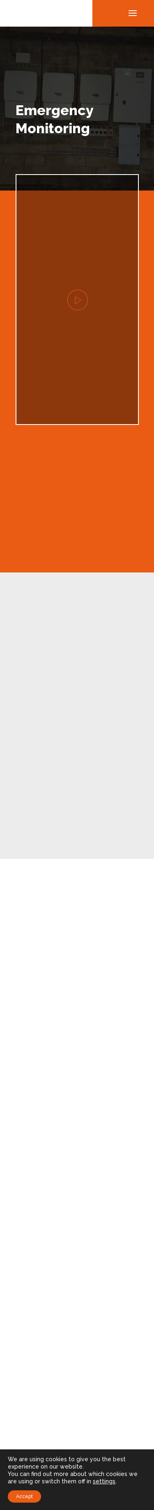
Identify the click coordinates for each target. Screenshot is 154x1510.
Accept (24, 1496)
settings (104, 1481)
